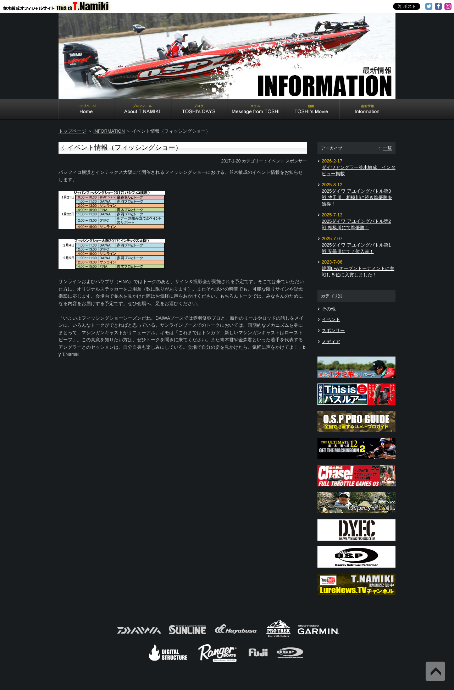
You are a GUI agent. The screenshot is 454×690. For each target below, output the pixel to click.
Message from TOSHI (255, 110)
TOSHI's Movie (312, 110)
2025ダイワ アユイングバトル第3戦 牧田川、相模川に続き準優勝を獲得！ (357, 197)
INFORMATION (109, 131)
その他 (329, 308)
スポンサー (296, 161)
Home (86, 110)
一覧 (387, 148)
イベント (275, 161)
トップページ (72, 131)
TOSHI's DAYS (199, 110)
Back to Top (435, 671)
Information (367, 110)
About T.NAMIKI (142, 110)
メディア (331, 341)
